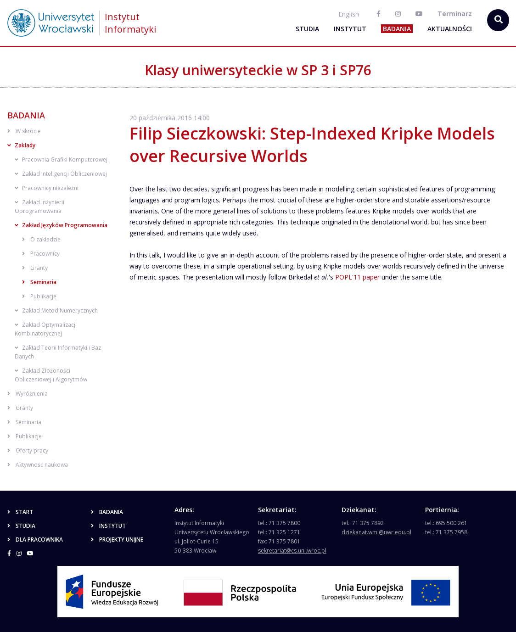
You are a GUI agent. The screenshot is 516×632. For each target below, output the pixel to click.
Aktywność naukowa (37, 465)
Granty (35, 268)
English (348, 14)
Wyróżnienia (27, 393)
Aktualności (449, 28)
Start (20, 512)
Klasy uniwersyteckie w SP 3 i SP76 (258, 70)
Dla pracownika (35, 539)
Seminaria (39, 282)
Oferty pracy (27, 450)
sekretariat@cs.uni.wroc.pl (292, 550)
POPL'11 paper (357, 277)
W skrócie (24, 131)
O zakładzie (41, 239)
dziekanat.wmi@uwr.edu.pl (376, 532)
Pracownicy (41, 253)
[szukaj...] (498, 20)
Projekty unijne (117, 539)
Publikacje (39, 296)
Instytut (350, 28)
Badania (397, 28)
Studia (307, 28)
